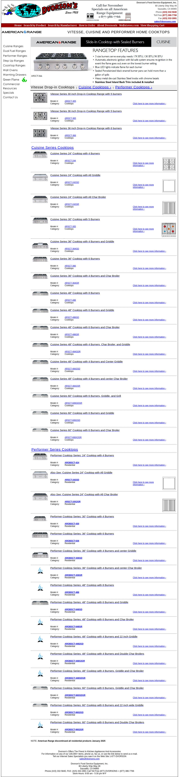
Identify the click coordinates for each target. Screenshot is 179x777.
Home (18, 25)
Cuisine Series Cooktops (52, 147)
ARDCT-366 (70, 135)
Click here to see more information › (149, 103)
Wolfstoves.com (129, 25)
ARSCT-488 (70, 300)
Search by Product (35, 25)
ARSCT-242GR (72, 204)
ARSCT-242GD (72, 182)
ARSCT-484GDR (73, 351)
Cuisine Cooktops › (95, 87)
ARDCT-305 (70, 101)
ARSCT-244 (70, 160)
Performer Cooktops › (133, 87)
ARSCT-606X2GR (73, 437)
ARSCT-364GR (72, 283)
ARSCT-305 (70, 226)
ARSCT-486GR (72, 334)
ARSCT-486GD (72, 317)
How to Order (87, 25)
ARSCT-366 (70, 266)
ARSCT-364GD (72, 249)
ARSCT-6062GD (72, 420)
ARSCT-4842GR (72, 386)
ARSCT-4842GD (72, 369)
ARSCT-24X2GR (73, 501)
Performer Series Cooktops (54, 449)
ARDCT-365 (70, 118)
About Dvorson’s (107, 25)
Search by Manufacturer (62, 25)
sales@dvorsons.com (165, 21)
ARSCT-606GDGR (73, 403)
